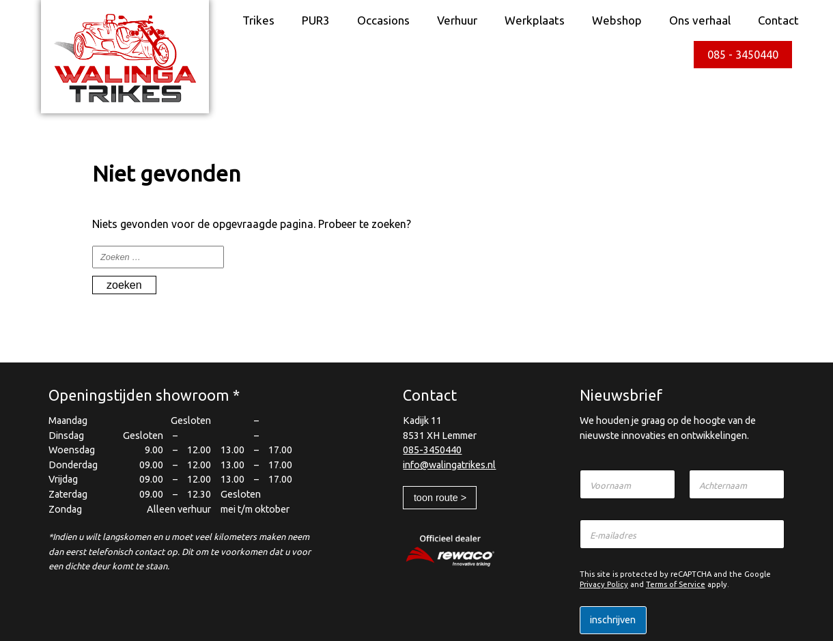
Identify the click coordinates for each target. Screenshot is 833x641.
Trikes (258, 20)
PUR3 (316, 20)
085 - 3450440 (742, 54)
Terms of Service (675, 584)
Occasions (383, 20)
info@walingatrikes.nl (449, 464)
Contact (778, 20)
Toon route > (440, 497)
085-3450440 (432, 449)
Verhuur (457, 20)
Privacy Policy (604, 584)
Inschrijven (613, 619)
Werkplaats (535, 20)
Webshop (617, 20)
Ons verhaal (700, 20)
